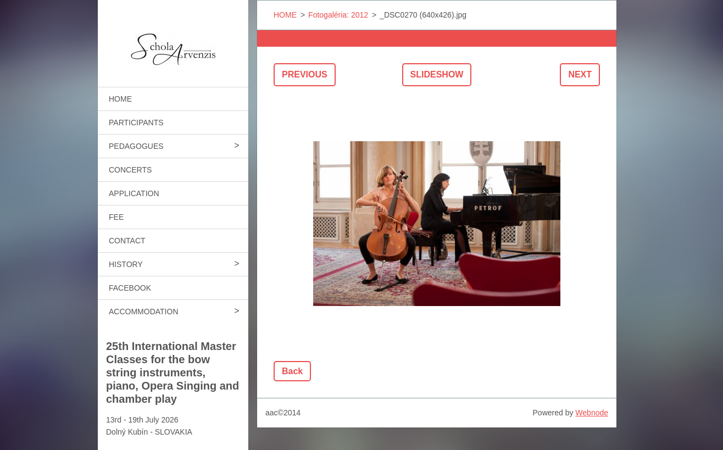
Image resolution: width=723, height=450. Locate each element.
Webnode (591, 412)
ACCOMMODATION (144, 311)
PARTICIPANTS (136, 122)
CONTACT (127, 240)
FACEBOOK (130, 288)
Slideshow (437, 74)
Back (292, 371)
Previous (304, 74)
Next (580, 74)
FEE (116, 217)
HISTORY (126, 264)
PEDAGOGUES (136, 146)
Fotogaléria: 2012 (338, 14)
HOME (120, 99)
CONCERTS (130, 169)
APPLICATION (134, 193)
